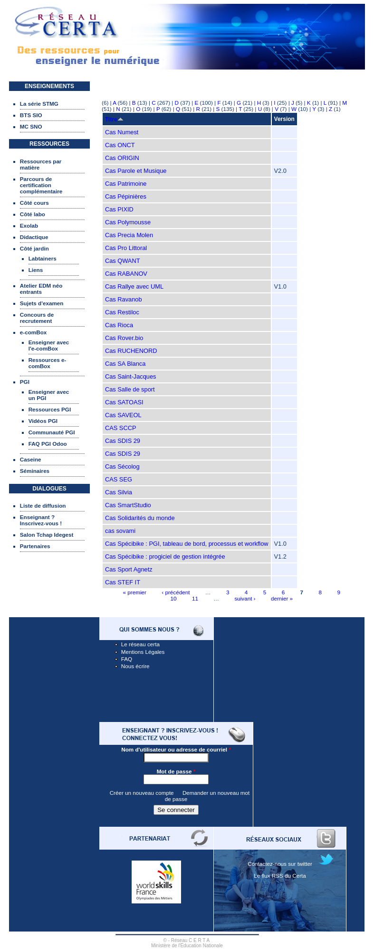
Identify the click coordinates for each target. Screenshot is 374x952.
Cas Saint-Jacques (130, 376)
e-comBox (33, 332)
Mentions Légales (143, 652)
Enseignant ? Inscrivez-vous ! (41, 520)
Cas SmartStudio (128, 505)
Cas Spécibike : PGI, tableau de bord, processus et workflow (187, 543)
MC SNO (31, 126)
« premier (134, 592)
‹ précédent (176, 592)
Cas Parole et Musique (135, 170)
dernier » (282, 598)
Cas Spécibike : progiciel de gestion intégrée (165, 556)
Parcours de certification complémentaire (41, 185)
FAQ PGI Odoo (48, 444)
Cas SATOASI (124, 402)
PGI (24, 382)
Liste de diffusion (43, 505)
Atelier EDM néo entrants (41, 288)
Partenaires (35, 546)
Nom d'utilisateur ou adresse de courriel (175, 749)
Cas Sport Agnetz (129, 569)
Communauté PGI (52, 432)
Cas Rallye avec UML (134, 286)
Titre (114, 119)
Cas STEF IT (122, 582)
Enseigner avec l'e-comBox (49, 345)
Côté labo (32, 214)
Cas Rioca (119, 325)
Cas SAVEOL (123, 415)
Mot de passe (176, 771)
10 (173, 598)
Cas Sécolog (122, 466)
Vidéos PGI (43, 421)
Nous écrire (135, 666)
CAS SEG (118, 479)
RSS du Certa (289, 875)
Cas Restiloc (122, 312)
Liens (36, 270)
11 (195, 598)
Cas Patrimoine (125, 183)
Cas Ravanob (123, 299)
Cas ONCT (120, 145)
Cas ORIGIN (122, 157)
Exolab (29, 225)
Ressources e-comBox (48, 363)
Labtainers (43, 258)
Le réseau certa (140, 644)
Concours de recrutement (37, 317)
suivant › (244, 598)
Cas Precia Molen (129, 235)
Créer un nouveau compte (142, 793)
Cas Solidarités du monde (140, 517)
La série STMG (39, 103)
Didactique (34, 237)
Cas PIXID (119, 209)
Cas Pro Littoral (126, 247)
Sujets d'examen (42, 303)
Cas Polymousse (128, 222)
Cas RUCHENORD (131, 350)
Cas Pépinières (125, 196)
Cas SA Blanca (125, 363)
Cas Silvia (118, 492)
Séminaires (34, 471)
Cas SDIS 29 (122, 440)
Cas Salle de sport (130, 389)
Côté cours (34, 203)
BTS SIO (31, 115)
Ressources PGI (50, 409)
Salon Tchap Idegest (47, 534)
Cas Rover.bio (124, 337)
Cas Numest (121, 132)
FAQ (126, 659)
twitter (304, 864)
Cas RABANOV (126, 273)
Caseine (30, 459)
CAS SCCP (120, 427)
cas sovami (120, 530)
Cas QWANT (122, 260)
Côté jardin (34, 248)
